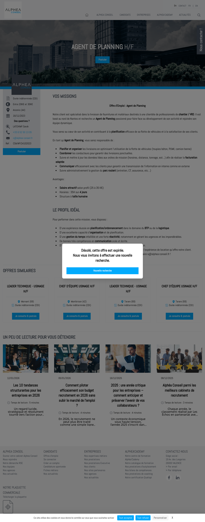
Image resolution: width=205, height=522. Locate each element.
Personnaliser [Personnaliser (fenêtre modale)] (160, 517)
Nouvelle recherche (102, 270)
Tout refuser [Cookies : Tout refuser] (143, 517)
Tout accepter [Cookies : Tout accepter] (125, 517)
